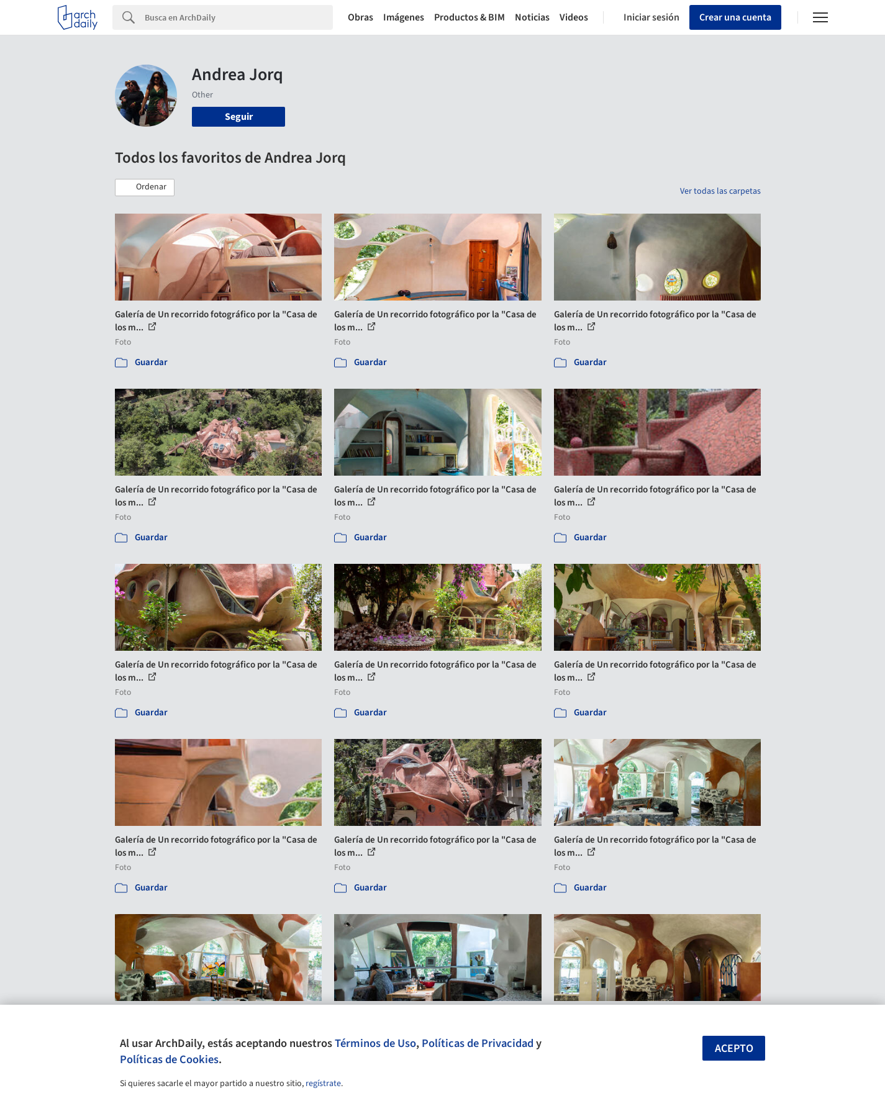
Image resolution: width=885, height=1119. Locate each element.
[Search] (239, 17)
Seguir (239, 117)
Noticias (532, 17)
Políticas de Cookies (169, 1059)
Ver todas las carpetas (720, 191)
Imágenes (403, 17)
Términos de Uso (375, 1043)
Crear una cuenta (735, 17)
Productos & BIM (469, 17)
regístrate (323, 1083)
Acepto (734, 1048)
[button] (145, 187)
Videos (574, 17)
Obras (360, 17)
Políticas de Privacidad (477, 1043)
